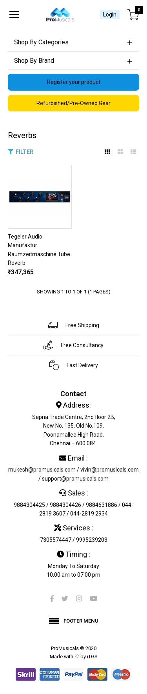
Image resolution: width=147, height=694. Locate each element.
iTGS (92, 656)
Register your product (73, 82)
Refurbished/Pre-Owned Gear (73, 103)
